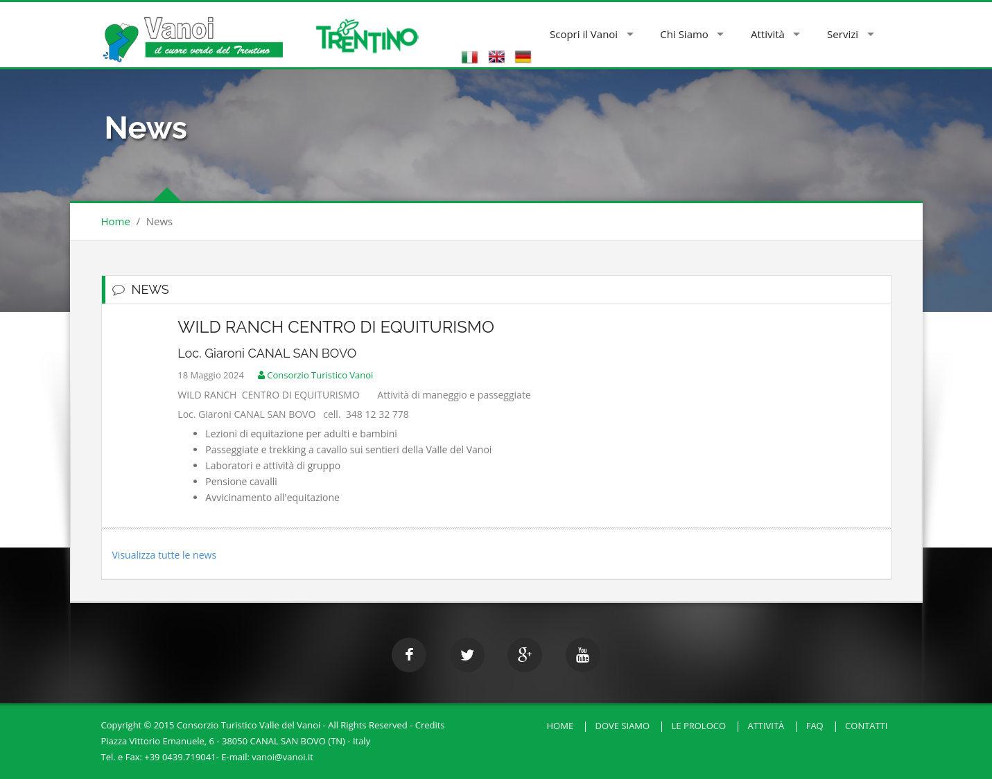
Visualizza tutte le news (164, 554)
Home (115, 221)
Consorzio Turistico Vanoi (312, 375)
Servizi (842, 34)
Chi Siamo (684, 34)
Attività (768, 34)
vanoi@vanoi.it (282, 757)
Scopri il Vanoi (584, 34)
